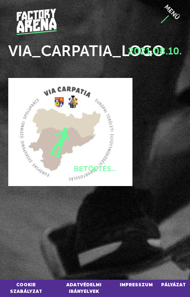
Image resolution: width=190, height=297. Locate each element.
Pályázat (173, 285)
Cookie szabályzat (26, 288)
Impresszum (136, 285)
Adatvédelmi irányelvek (83, 288)
